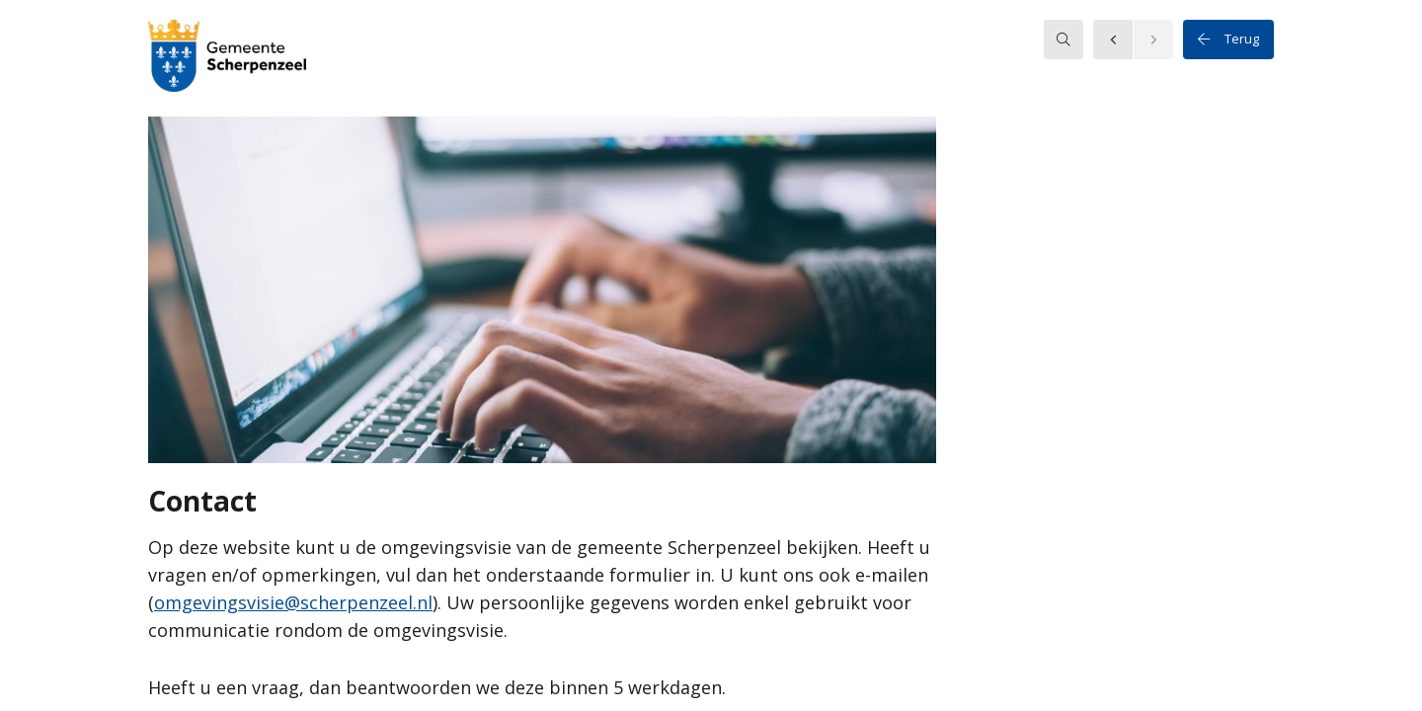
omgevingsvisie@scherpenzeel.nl (293, 602)
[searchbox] (1063, 39)
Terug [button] (1228, 39)
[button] (227, 58)
